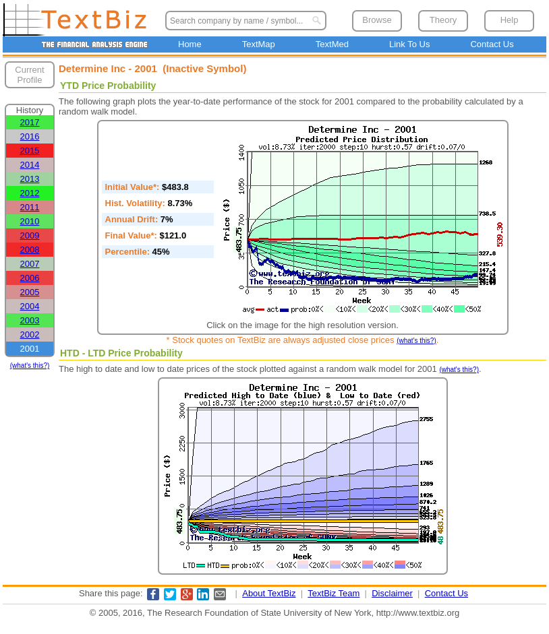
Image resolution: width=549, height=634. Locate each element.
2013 (30, 179)
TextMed (332, 44)
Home (190, 44)
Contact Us (491, 44)
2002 (30, 334)
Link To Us (409, 44)
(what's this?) (30, 365)
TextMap (258, 44)
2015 (30, 151)
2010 (30, 221)
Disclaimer (392, 593)
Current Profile (29, 75)
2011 (30, 207)
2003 (30, 320)
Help (509, 20)
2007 (30, 264)
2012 (30, 193)
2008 (30, 250)
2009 (30, 235)
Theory (443, 20)
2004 (30, 306)
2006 (30, 278)
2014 (30, 165)
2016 (30, 136)
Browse (376, 20)
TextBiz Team (333, 593)
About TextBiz (268, 593)
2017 (30, 122)
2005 (30, 292)
